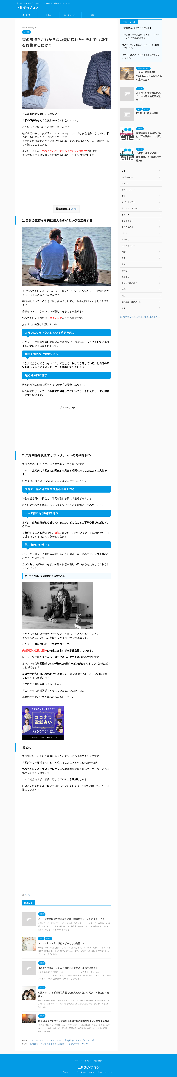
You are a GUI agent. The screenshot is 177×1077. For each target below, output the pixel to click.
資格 (124, 295)
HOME (26, 15)
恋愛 (124, 264)
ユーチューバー (70, 15)
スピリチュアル (128, 202)
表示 (73, 209)
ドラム (48, 15)
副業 (92, 15)
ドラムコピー (127, 221)
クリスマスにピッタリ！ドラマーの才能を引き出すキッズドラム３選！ (63, 1040)
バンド (124, 233)
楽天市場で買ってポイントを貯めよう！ (140, 316)
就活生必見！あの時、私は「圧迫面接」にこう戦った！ (148, 136)
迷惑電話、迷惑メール (131, 302)
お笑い (124, 183)
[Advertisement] (66, 185)
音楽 (124, 308)
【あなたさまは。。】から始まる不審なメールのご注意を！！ (69, 968)
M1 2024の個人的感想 (147, 113)
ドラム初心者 (127, 227)
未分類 (27, 895)
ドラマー (125, 214)
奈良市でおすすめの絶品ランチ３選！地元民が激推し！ (148, 96)
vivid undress (127, 177)
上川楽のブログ (27, 8)
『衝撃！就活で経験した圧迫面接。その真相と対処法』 (148, 157)
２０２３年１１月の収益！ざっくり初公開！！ (61, 943)
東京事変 (125, 277)
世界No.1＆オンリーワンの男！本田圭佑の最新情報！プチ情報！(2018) (73, 1021)
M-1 (123, 171)
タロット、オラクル (130, 208)
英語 (124, 289)
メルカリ (125, 239)
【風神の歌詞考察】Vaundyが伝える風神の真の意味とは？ (149, 76)
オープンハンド (128, 190)
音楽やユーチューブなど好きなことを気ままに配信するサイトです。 (88, 1072)
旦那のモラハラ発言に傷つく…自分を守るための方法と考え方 (59, 1044)
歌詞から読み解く (129, 283)
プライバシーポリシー (83, 1061)
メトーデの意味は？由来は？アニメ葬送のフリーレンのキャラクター (72, 919)
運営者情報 (98, 1061)
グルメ (124, 196)
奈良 (124, 258)
